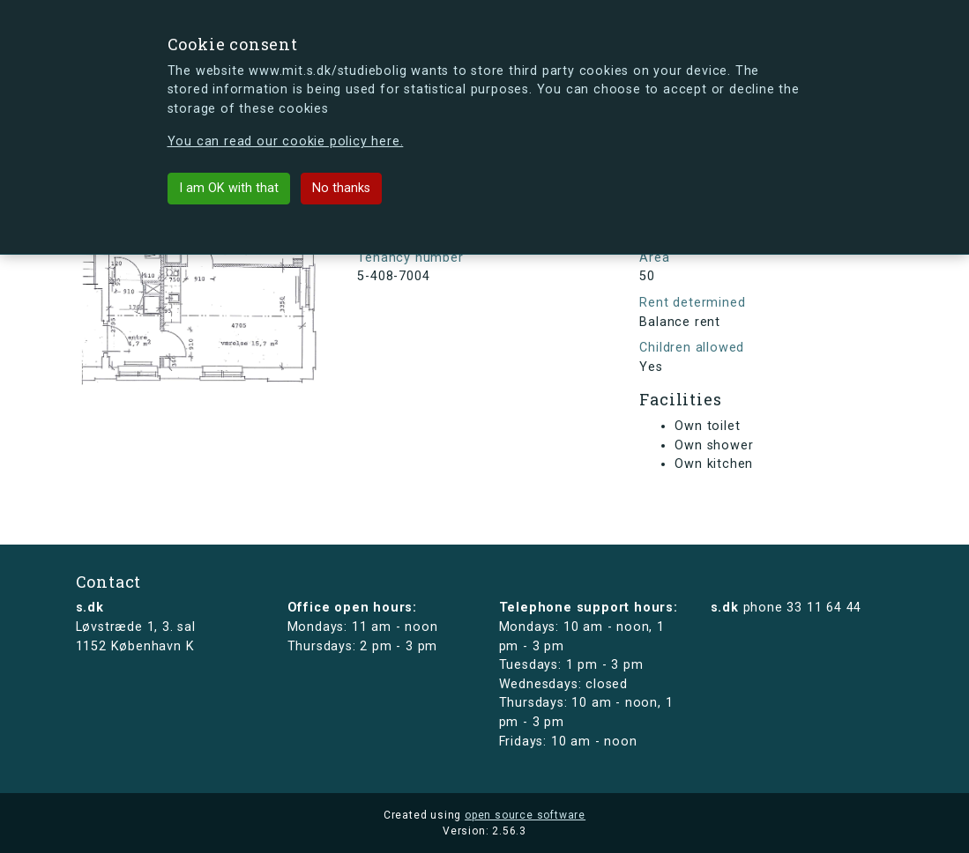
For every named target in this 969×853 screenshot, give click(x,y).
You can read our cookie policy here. (286, 141)
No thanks (341, 188)
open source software (525, 815)
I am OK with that (229, 188)
